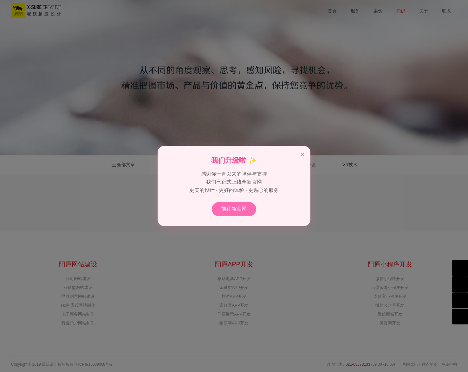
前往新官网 (234, 209)
